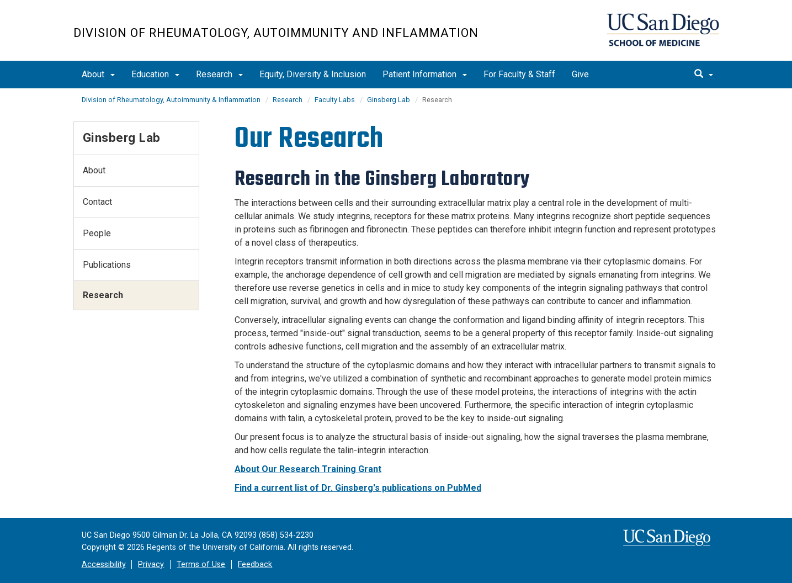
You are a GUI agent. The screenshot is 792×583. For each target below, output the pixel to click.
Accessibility (104, 564)
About (98, 74)
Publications (107, 264)
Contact (97, 202)
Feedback (255, 564)
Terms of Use (201, 564)
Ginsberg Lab (388, 100)
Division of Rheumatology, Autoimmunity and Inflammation (276, 33)
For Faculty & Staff (519, 74)
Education (155, 74)
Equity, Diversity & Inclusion (312, 74)
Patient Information (424, 74)
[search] (703, 74)
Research (219, 74)
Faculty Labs (335, 100)
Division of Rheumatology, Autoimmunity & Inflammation (171, 100)
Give (580, 74)
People (97, 233)
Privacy (151, 564)
